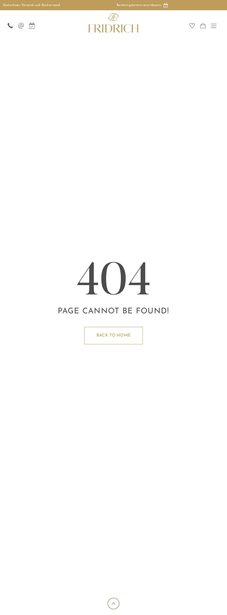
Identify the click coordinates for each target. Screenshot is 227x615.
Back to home (113, 335)
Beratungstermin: (142, 5)
